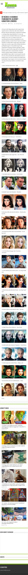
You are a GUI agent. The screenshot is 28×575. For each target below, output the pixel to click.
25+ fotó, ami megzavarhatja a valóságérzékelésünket (9, 522)
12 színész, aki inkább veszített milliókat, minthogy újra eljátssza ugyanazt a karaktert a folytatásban (14, 427)
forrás (3, 398)
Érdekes (11, 23)
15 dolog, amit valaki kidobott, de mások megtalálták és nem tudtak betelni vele (12, 465)
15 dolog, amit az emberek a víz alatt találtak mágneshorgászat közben (13, 446)
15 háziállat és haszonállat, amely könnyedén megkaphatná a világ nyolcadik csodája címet (13, 484)
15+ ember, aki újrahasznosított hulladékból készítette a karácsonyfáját (13, 503)
